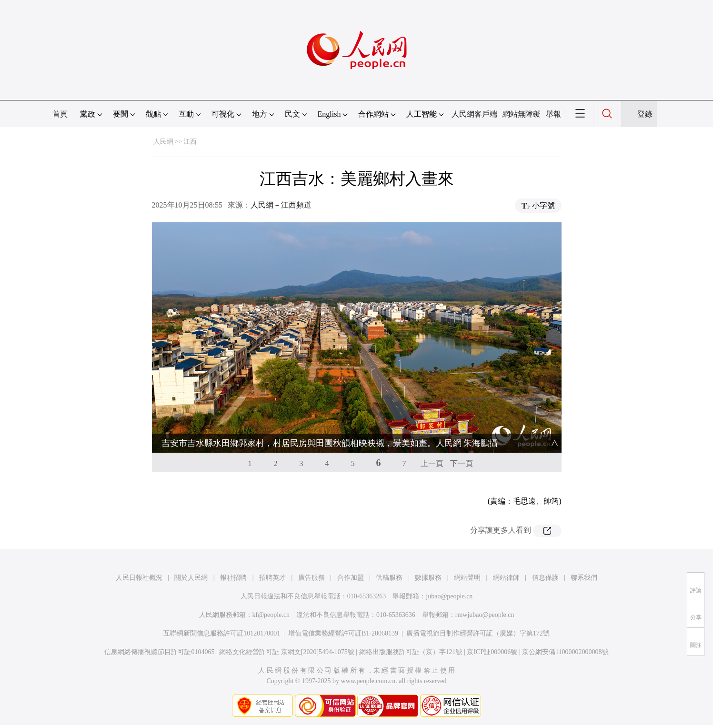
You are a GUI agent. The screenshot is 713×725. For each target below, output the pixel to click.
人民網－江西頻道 (281, 205)
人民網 (163, 141)
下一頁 (461, 463)
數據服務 (428, 577)
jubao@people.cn (449, 596)
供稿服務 (389, 577)
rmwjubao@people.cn (484, 614)
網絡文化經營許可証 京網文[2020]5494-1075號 (286, 651)
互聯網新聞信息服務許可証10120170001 (221, 633)
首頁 (60, 114)
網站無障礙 (521, 114)
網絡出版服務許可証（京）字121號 (410, 651)
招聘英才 (272, 577)
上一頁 (432, 463)
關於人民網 (191, 577)
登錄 (645, 114)
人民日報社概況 (139, 577)
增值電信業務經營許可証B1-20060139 (343, 633)
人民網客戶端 (474, 114)
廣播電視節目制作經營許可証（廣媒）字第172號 (478, 633)
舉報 (553, 114)
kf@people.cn (271, 614)
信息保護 (545, 577)
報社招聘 (233, 577)
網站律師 (506, 577)
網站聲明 (467, 577)
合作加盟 (350, 577)
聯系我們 (584, 577)
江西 (190, 141)
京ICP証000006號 (492, 651)
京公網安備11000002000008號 (565, 651)
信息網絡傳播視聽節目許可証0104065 (159, 651)
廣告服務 (311, 577)
